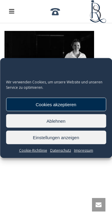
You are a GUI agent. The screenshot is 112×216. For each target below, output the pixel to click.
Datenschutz (60, 150)
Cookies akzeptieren (56, 104)
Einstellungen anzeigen (56, 137)
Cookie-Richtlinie (33, 150)
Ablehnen (56, 120)
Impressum (83, 150)
